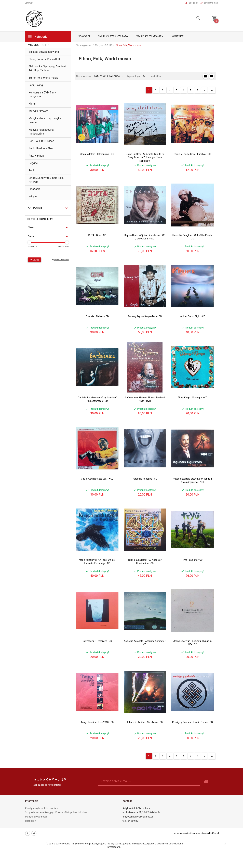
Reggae (33, 163)
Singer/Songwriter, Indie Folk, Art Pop (46, 179)
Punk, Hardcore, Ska (41, 148)
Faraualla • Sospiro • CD (145, 478)
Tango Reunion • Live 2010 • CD (97, 722)
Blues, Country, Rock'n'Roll (44, 59)
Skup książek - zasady (113, 36)
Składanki (34, 189)
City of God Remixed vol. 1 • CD (97, 478)
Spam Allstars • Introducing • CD (97, 154)
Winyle (33, 196)
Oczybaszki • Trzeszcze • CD (97, 641)
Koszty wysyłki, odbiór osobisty (41, 808)
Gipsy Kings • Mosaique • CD (192, 397)
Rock (32, 170)
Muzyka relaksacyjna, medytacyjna (41, 131)
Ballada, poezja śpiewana (44, 51)
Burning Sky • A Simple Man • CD (145, 316)
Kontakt (177, 36)
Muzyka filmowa (38, 111)
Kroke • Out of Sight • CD (192, 316)
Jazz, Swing (36, 85)
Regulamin (30, 821)
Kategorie (37, 36)
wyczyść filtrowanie (60, 260)
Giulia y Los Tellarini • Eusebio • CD (192, 154)
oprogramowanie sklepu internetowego (191, 833)
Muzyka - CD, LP (38, 45)
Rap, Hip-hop (36, 155)
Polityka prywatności (36, 816)
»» (212, 90)
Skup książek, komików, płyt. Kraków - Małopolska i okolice (56, 812)
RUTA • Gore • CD (97, 235)
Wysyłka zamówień (149, 36)
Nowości (84, 36)
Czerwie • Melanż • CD (97, 316)
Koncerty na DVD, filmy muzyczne (42, 94)
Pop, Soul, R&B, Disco (41, 141)
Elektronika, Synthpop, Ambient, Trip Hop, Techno (47, 68)
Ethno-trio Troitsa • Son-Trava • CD (145, 722)
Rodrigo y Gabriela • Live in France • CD (192, 722)
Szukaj (34, 260)
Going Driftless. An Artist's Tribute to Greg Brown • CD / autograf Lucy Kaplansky (145, 157)
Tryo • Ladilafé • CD (192, 560)
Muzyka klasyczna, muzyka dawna (45, 120)
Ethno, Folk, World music (43, 77)
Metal (32, 103)
